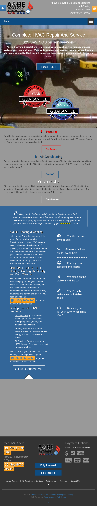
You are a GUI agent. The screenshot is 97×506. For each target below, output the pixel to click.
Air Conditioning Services (32, 481)
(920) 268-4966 (22, 300)
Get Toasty (51, 149)
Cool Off (50, 174)
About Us (63, 481)
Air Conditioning (22, 315)
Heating (18, 328)
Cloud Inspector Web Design (55, 497)
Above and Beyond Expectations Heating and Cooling (52, 495)
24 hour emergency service (28, 369)
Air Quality (20, 341)
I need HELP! (48, 66)
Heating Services (12, 481)
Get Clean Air (51, 481)
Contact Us (75, 481)
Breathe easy (52, 199)
